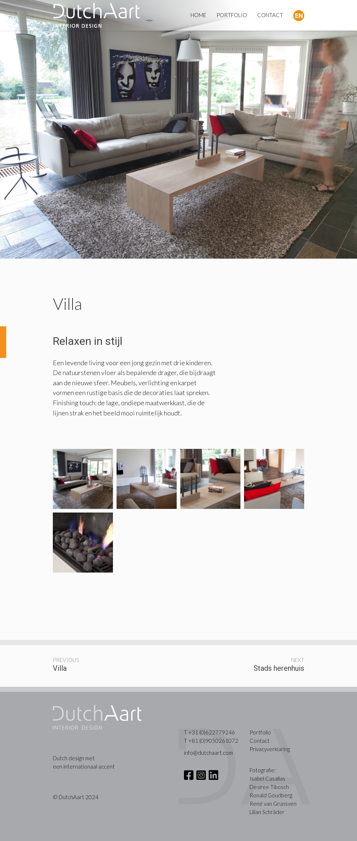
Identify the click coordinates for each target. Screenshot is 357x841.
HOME (198, 15)
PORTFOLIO (231, 15)
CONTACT (270, 15)
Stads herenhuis (279, 668)
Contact (260, 740)
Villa (60, 668)
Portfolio (260, 732)
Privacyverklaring (270, 749)
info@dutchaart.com (208, 752)
